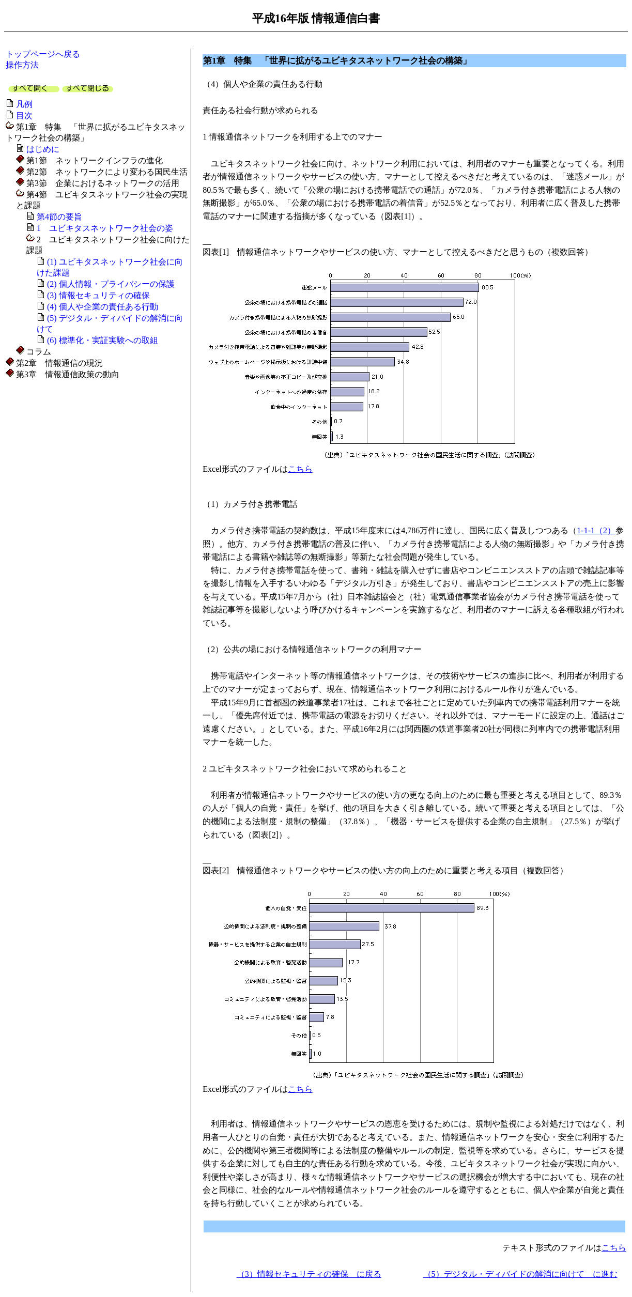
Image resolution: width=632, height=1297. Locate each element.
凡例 (24, 104)
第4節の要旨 (59, 216)
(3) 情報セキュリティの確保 (98, 295)
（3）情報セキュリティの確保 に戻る (309, 1274)
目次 (24, 115)
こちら (300, 469)
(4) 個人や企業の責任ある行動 (102, 306)
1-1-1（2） (596, 530)
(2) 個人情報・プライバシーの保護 (111, 284)
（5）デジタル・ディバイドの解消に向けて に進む (520, 1274)
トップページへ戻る (43, 54)
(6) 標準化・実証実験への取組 (102, 340)
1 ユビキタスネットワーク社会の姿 (105, 228)
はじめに (42, 149)
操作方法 (22, 64)
